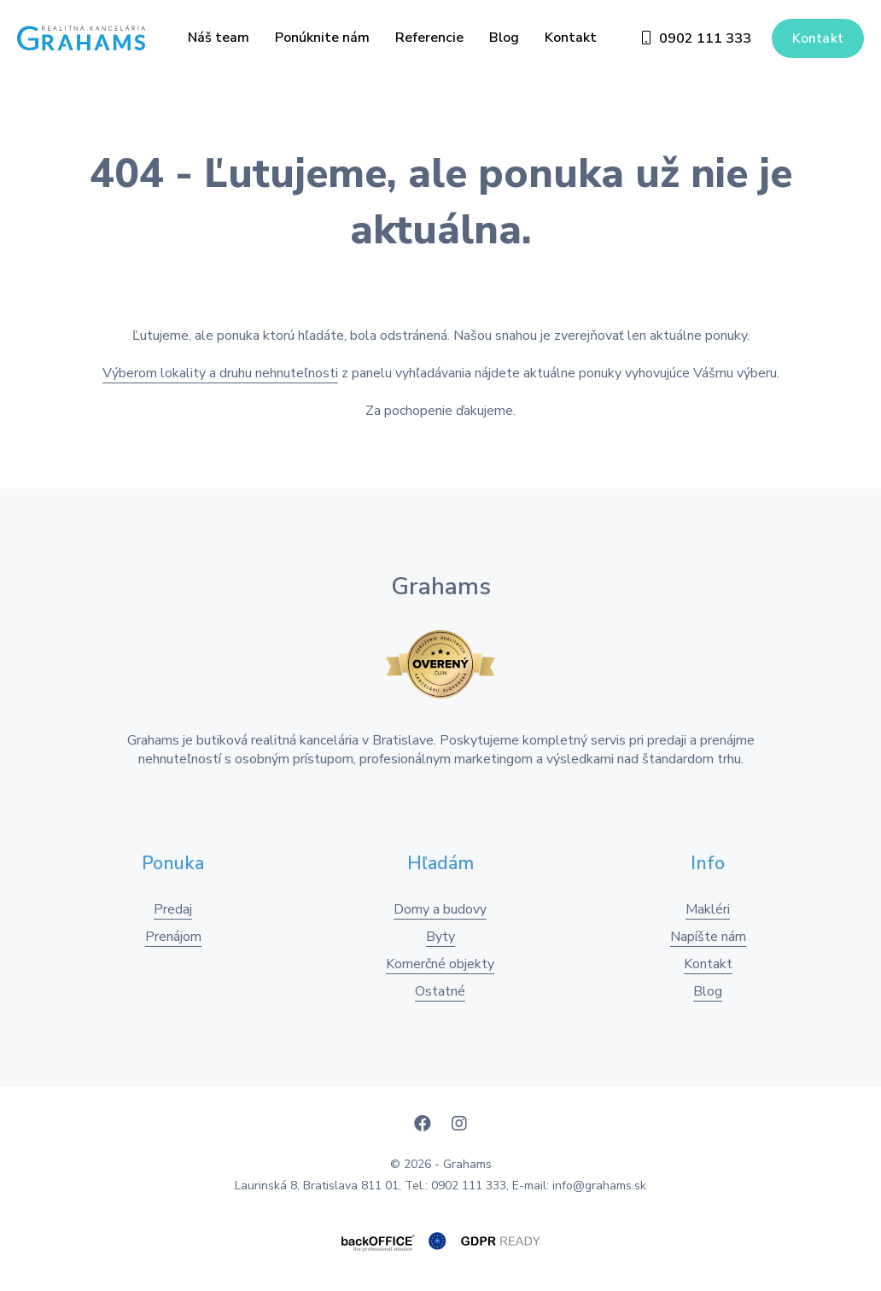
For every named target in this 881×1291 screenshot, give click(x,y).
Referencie (429, 37)
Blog (504, 37)
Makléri (708, 909)
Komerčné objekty (440, 964)
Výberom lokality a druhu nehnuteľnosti (220, 373)
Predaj (173, 909)
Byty (440, 936)
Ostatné (440, 991)
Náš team (218, 37)
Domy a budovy (440, 909)
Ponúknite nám (322, 37)
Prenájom (173, 936)
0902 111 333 (696, 38)
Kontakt (571, 37)
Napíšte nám (708, 936)
